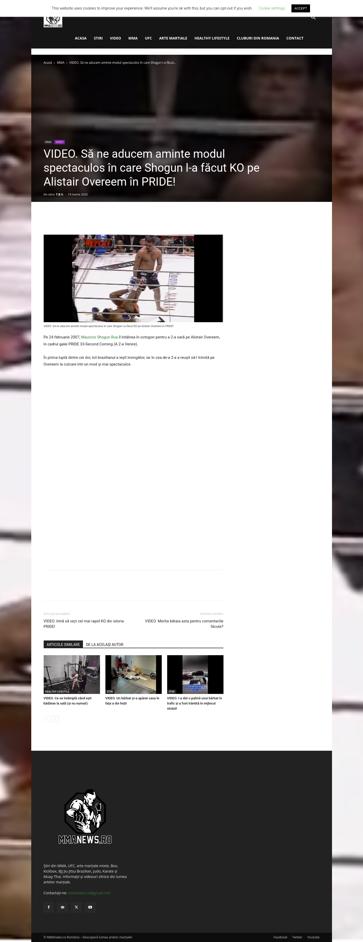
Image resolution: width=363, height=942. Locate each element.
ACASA (81, 38)
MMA (133, 38)
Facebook (280, 937)
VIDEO (115, 38)
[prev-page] (47, 719)
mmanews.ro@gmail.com (89, 892)
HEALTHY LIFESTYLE (212, 38)
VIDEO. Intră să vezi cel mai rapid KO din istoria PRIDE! (84, 624)
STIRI (98, 38)
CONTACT (294, 38)
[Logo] (53, 17)
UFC (148, 38)
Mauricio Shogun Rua (99, 337)
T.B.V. (60, 194)
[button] (313, 17)
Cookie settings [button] (272, 8)
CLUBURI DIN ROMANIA (258, 38)
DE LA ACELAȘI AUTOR (104, 645)
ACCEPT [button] (301, 8)
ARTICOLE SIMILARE (63, 645)
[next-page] (55, 719)
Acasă (48, 62)
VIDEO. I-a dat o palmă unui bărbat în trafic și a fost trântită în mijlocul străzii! (194, 703)
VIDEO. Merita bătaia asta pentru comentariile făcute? (184, 624)
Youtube (313, 937)
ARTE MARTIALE (173, 38)
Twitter (297, 937)
